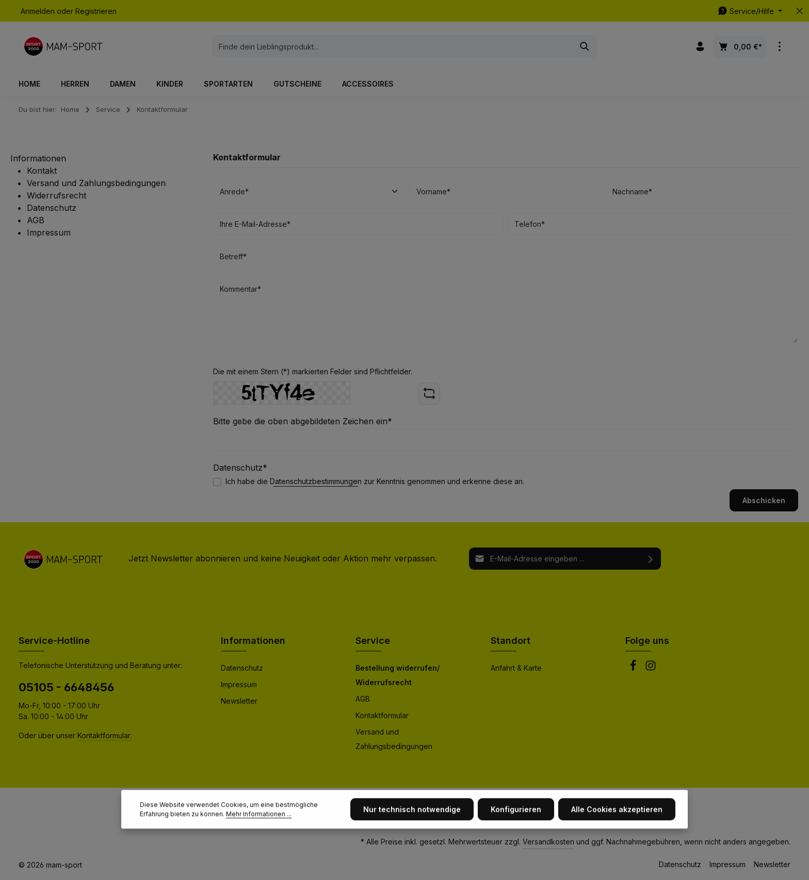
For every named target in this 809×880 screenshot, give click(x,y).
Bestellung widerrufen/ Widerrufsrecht (397, 675)
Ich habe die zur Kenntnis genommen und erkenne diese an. (374, 481)
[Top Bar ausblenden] (799, 11)
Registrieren (96, 11)
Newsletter (239, 700)
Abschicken (763, 500)
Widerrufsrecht (56, 195)
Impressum (49, 232)
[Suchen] (585, 46)
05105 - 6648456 (66, 687)
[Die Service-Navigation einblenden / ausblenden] (749, 11)
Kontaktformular (104, 735)
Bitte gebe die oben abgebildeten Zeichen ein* (302, 421)
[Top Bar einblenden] (779, 47)
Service (372, 640)
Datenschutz (51, 208)
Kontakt (42, 170)
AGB (35, 220)
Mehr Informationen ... (259, 847)
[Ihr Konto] (700, 47)
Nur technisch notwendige (412, 842)
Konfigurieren (516, 842)
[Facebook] (634, 668)
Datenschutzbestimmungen (316, 481)
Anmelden (38, 11)
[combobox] (392, 46)
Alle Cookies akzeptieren (616, 842)
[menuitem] (109, 170)
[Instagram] (650, 668)
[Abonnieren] (651, 558)
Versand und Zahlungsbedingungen (96, 183)
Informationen (253, 640)
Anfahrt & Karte (516, 667)
